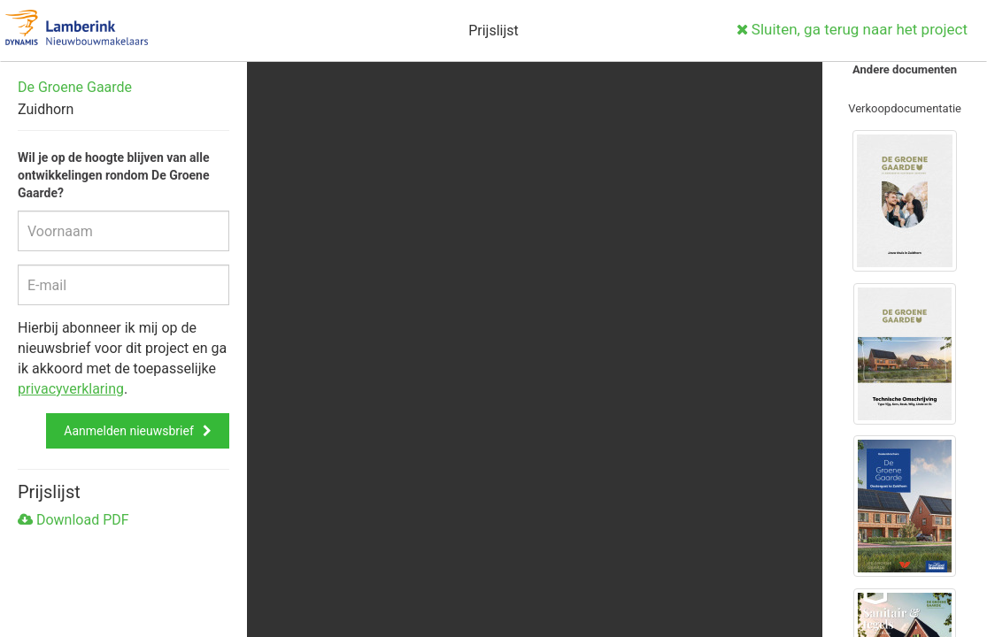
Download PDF (73, 519)
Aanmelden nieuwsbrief (128, 431)
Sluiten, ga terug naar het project (852, 29)
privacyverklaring (71, 388)
